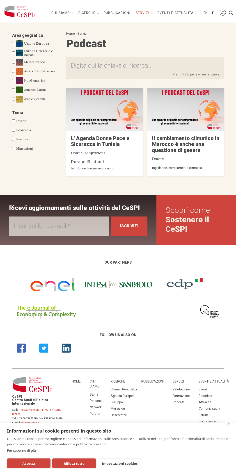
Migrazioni (24, 148)
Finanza (22, 139)
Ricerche (87, 13)
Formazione (181, 396)
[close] (228, 423)
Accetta (28, 463)
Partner (95, 413)
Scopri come (187, 220)
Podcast (178, 402)
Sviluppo (117, 402)
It (212, 13)
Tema (17, 112)
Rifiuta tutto (74, 463)
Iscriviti (129, 225)
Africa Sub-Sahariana (35, 71)
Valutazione (181, 389)
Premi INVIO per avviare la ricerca (196, 74)
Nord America (30, 80)
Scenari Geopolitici (124, 389)
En (205, 13)
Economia (23, 130)
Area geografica (27, 35)
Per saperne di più (21, 450)
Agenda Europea (123, 396)
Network (96, 407)
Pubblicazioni (117, 13)
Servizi (143, 13)
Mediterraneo (30, 62)
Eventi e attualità (176, 13)
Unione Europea (32, 43)
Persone (96, 401)
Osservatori (119, 415)
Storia (94, 394)
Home (70, 33)
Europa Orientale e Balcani (34, 53)
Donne (21, 121)
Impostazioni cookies (120, 463)
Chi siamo (61, 13)
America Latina (31, 90)
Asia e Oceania (31, 99)
